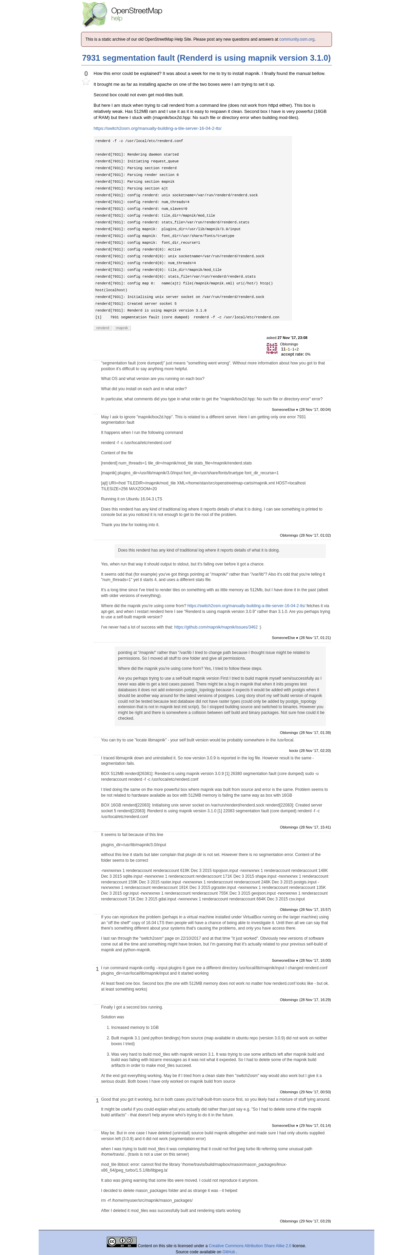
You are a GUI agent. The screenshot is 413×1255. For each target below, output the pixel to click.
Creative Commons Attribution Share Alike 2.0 (250, 1245)
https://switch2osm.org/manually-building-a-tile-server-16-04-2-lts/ (157, 128)
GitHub (229, 1252)
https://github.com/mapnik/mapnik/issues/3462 (216, 627)
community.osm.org (297, 39)
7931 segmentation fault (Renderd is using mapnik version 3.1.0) (206, 57)
